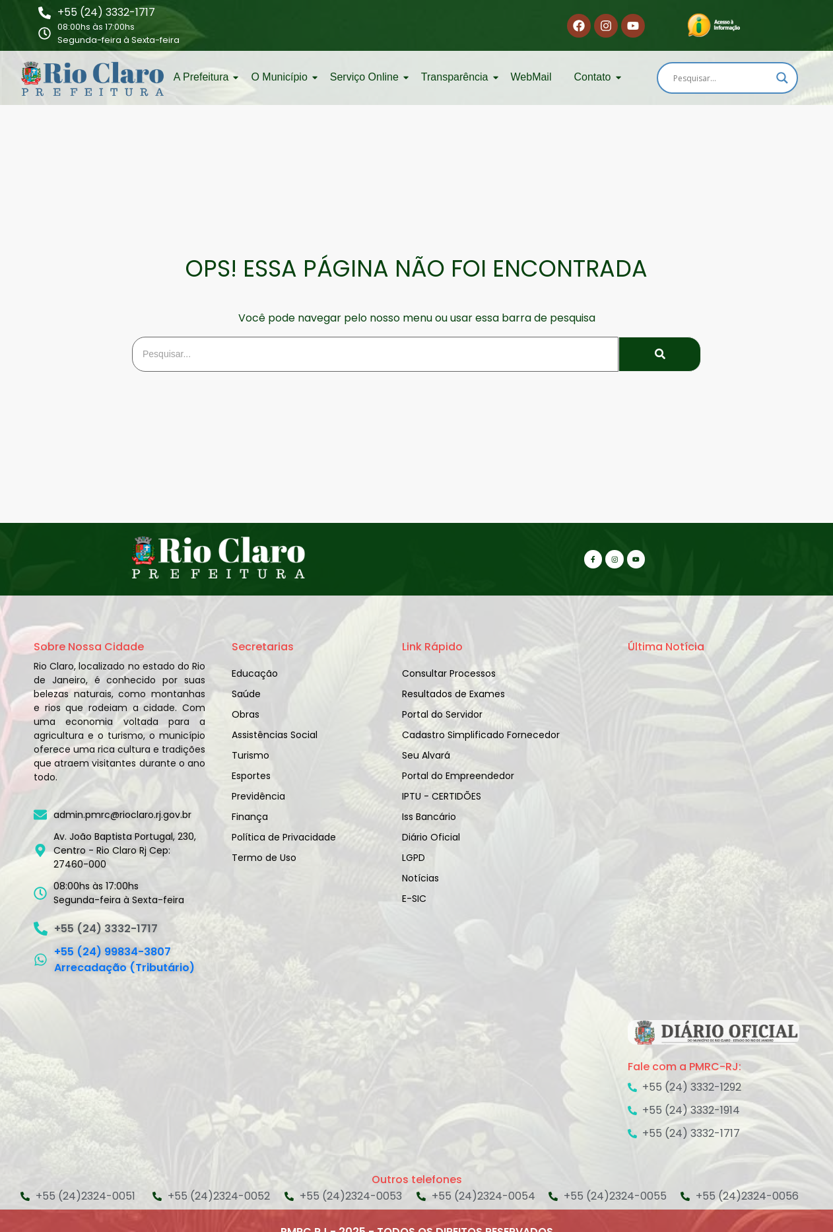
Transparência (457, 77)
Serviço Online (366, 77)
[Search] (375, 354)
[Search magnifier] (782, 78)
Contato (594, 77)
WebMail (531, 77)
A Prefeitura (204, 77)
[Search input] (721, 78)
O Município (281, 77)
